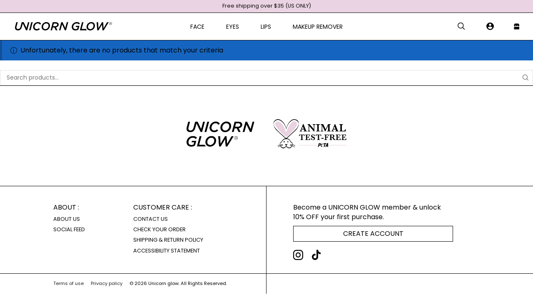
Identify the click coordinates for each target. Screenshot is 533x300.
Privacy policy (106, 283)
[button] (461, 27)
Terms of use (68, 283)
